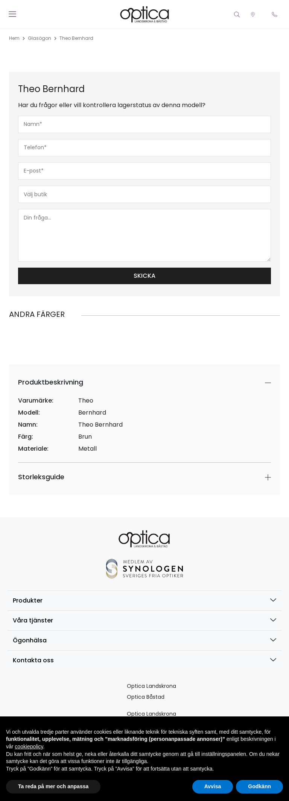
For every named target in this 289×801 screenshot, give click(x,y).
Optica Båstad (145, 697)
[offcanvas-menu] (12, 14)
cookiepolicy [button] (29, 746)
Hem (14, 38)
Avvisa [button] (212, 786)
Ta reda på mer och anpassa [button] (53, 786)
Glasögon (39, 38)
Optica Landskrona (151, 686)
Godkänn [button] (259, 786)
